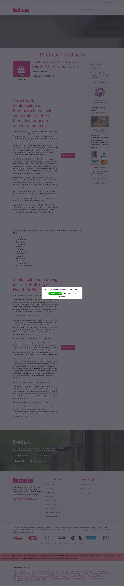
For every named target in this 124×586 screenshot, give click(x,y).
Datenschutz (62, 296)
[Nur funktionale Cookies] (122, 293)
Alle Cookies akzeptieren (55, 293)
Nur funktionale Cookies (70, 293)
